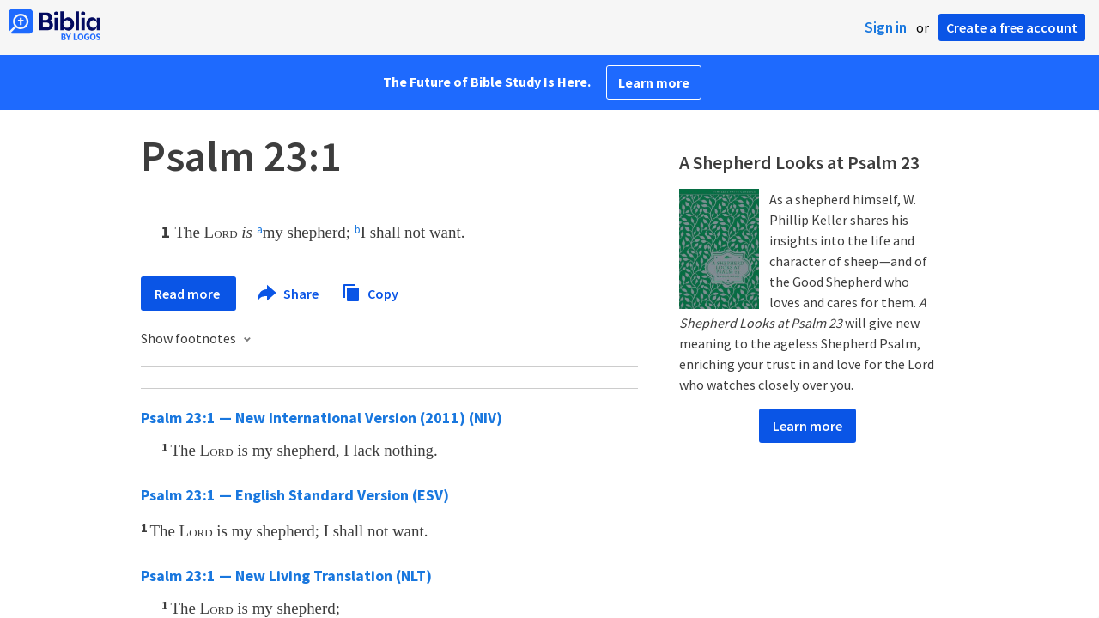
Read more (188, 293)
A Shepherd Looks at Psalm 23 (799, 162)
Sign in (886, 27)
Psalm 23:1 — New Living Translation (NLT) (286, 575)
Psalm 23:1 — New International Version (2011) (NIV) (321, 417)
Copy (370, 291)
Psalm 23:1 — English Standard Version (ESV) (295, 495)
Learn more (653, 82)
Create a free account (1012, 27)
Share (289, 293)
